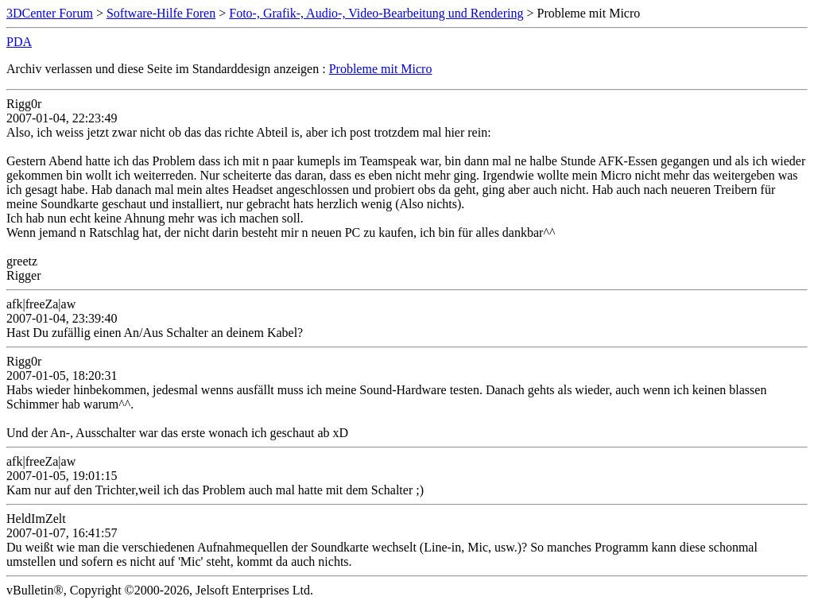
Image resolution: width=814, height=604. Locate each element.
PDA (19, 41)
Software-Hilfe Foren (161, 13)
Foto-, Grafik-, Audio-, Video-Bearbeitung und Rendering (376, 13)
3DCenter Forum (49, 13)
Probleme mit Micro (380, 69)
